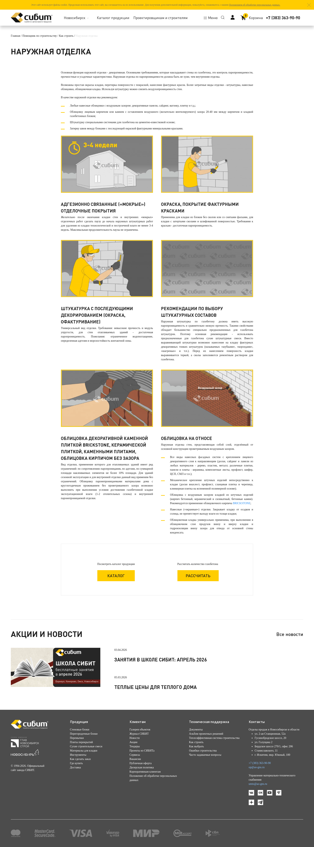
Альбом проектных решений (206, 733)
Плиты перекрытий (81, 742)
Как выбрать (196, 746)
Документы (196, 729)
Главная (15, 35)
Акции (133, 742)
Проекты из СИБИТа (142, 750)
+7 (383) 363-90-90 (283, 17)
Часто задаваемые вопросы (205, 754)
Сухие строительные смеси (86, 746)
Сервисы (135, 754)
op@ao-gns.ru (257, 767)
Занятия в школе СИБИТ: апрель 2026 (160, 659)
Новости (135, 737)
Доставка (75, 767)
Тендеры (135, 746)
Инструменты (78, 754)
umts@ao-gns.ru (258, 783)
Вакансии (135, 759)
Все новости (289, 634)
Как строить (66, 35)
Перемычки (77, 737)
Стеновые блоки (79, 729)
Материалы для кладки (83, 750)
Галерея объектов (140, 729)
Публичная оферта (141, 763)
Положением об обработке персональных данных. (254, 4)
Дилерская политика (142, 767)
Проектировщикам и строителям (160, 17)
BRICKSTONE (242, 503)
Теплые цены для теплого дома (155, 687)
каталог (116, 575)
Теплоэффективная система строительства (214, 737)
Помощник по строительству (39, 35)
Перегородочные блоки (84, 733)
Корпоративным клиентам (145, 771)
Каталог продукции (113, 17)
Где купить (76, 763)
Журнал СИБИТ (139, 733)
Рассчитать (198, 575)
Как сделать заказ (80, 759)
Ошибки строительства (203, 750)
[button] (309, 5)
